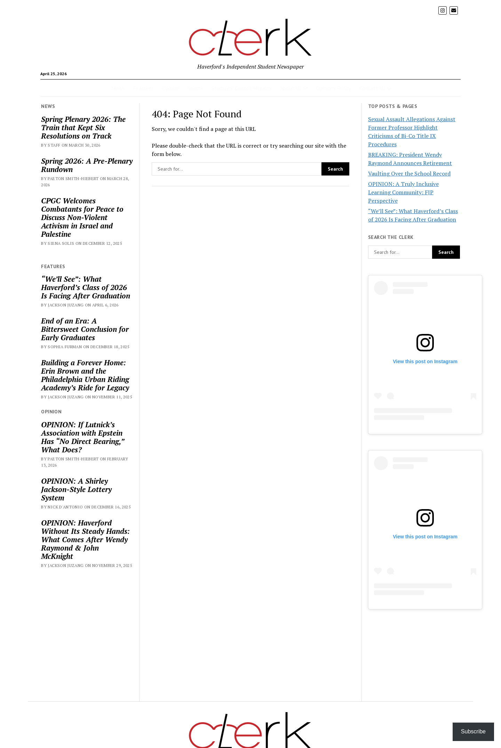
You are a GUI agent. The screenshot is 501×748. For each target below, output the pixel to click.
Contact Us (372, 88)
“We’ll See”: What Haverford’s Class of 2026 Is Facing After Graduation (85, 287)
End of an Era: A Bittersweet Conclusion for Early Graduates (85, 329)
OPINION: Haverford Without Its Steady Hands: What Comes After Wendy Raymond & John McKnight (85, 539)
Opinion (171, 88)
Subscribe (473, 731)
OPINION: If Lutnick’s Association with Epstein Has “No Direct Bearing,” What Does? (82, 437)
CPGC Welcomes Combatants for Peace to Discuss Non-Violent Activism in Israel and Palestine (82, 217)
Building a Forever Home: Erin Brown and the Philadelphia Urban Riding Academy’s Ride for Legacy (85, 375)
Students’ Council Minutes (242, 88)
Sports (195, 88)
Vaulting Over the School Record (409, 173)
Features (143, 88)
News (118, 88)
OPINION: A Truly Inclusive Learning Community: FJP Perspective (403, 192)
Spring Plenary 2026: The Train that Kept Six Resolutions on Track (83, 127)
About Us (291, 88)
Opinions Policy (333, 88)
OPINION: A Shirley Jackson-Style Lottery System (76, 489)
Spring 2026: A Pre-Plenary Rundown (87, 165)
